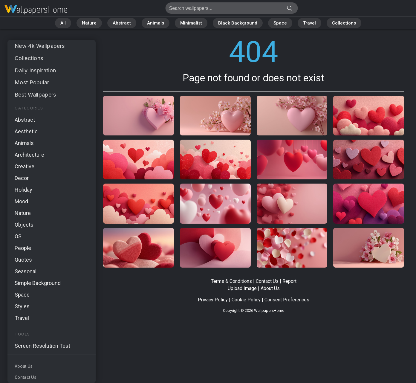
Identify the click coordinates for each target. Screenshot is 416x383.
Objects (24, 225)
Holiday (23, 190)
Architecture (29, 155)
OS (18, 236)
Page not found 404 (35, 10)
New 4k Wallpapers (40, 46)
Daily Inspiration (35, 70)
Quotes (23, 260)
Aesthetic (26, 131)
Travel (309, 23)
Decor (22, 178)
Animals (155, 23)
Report (289, 281)
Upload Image (242, 288)
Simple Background (38, 283)
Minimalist (191, 23)
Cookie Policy (246, 300)
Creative (24, 166)
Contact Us (25, 377)
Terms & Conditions (231, 281)
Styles (22, 306)
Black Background (237, 23)
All (63, 23)
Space (280, 23)
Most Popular (32, 82)
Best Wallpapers (35, 94)
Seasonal (25, 271)
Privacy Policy (213, 300)
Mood (21, 201)
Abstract (122, 23)
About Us (24, 366)
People (23, 248)
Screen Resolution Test (42, 346)
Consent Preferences (286, 300)
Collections (344, 23)
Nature (89, 23)
